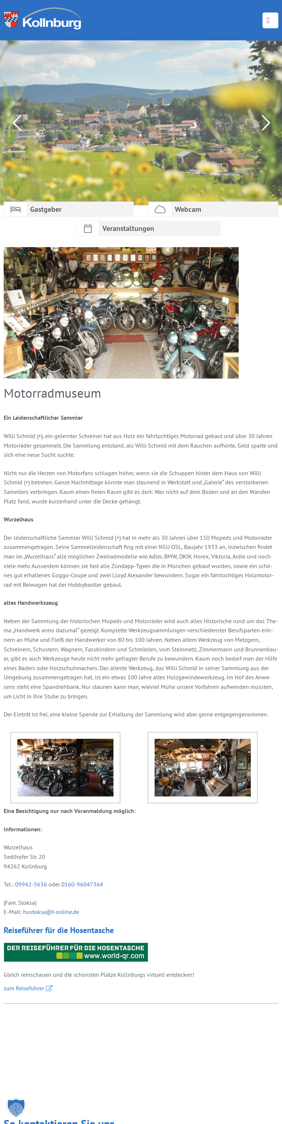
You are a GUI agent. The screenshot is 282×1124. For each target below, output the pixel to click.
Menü (270, 20)
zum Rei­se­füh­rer (24, 988)
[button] (16, 1108)
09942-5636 (31, 884)
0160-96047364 (82, 884)
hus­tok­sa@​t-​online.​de (51, 911)
